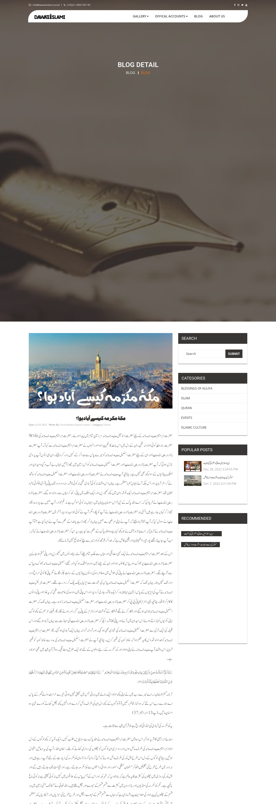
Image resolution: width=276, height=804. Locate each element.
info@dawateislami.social (46, 5)
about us (217, 16)
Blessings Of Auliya (196, 388)
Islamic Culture (194, 427)
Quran (186, 408)
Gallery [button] (141, 16)
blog (200, 16)
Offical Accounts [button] (171, 16)
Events (186, 418)
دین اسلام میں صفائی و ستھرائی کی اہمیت (198, 533)
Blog (130, 72)
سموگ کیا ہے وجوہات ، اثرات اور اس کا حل (200, 544)
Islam (185, 398)
